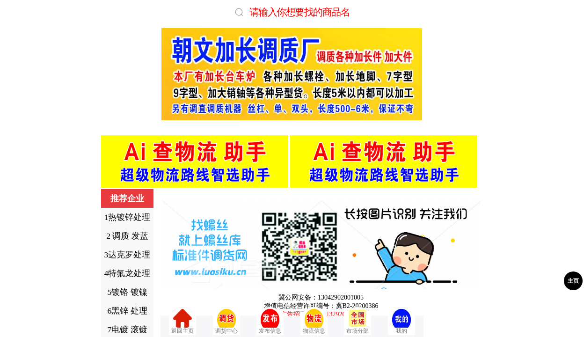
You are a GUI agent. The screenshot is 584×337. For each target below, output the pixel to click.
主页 (573, 281)
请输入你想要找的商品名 (299, 12)
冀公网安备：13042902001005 (321, 297)
